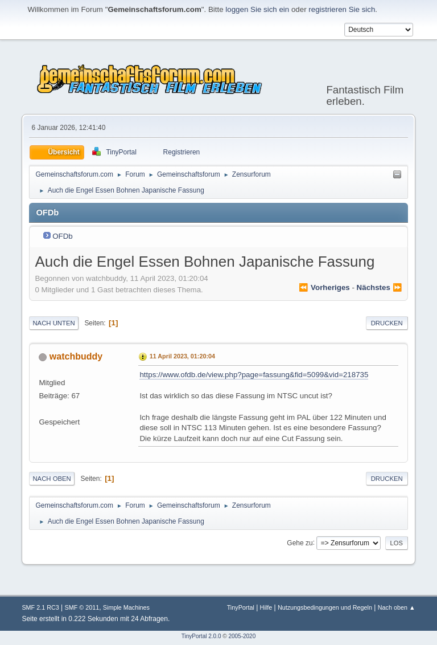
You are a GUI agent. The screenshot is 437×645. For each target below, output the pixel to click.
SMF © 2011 (81, 607)
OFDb (62, 236)
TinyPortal (240, 607)
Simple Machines (126, 607)
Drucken (387, 323)
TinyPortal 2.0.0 (201, 636)
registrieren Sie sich (341, 9)
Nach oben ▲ (396, 607)
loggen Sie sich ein (257, 9)
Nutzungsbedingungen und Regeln (325, 607)
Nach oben (51, 478)
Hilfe (266, 607)
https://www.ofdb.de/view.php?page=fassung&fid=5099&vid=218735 (253, 374)
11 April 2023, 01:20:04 (182, 356)
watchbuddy (76, 356)
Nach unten (53, 323)
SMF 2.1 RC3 (40, 607)
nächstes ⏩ (379, 287)
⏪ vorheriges (324, 287)
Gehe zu (299, 542)
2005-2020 (241, 636)
